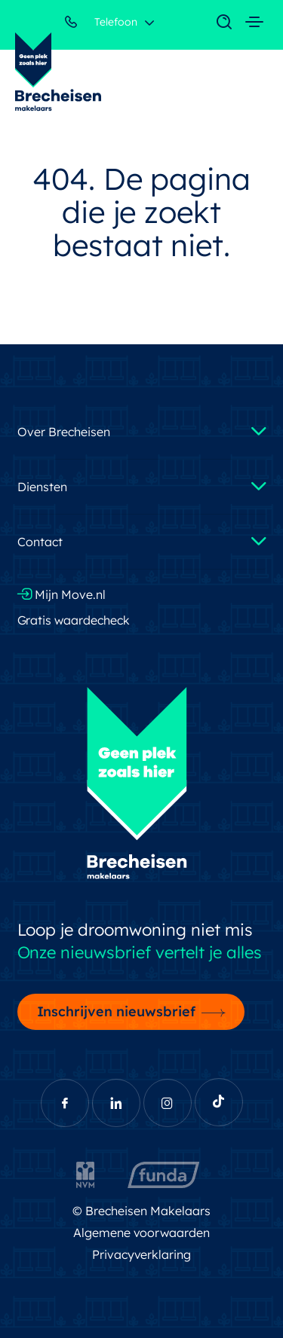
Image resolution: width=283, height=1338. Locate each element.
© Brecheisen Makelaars (141, 1210)
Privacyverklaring (142, 1254)
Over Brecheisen (63, 431)
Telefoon (101, 24)
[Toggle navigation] (216, 22)
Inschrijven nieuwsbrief (116, 1011)
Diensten (42, 486)
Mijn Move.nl (61, 594)
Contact (40, 541)
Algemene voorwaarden (142, 1232)
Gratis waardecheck (74, 620)
